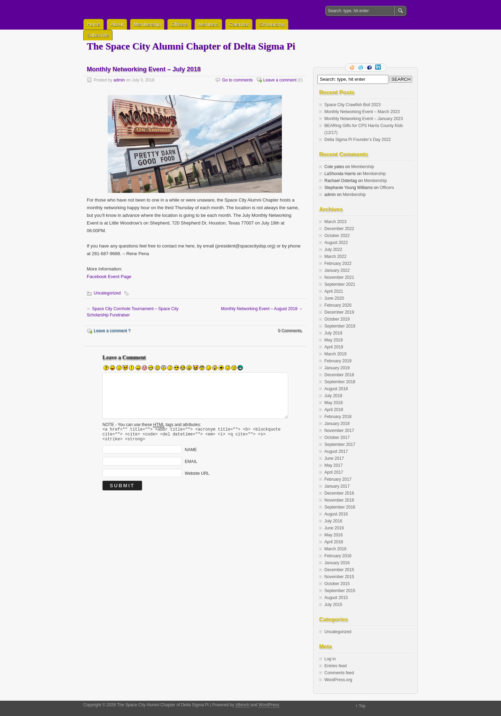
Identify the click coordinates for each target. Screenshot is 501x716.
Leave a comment (279, 80)
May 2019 (333, 340)
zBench (242, 704)
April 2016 (333, 542)
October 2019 (337, 319)
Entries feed (335, 665)
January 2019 (337, 367)
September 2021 (339, 284)
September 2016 (339, 507)
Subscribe (98, 35)
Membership (147, 24)
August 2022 (336, 242)
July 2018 (333, 395)
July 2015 (333, 604)
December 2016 (339, 493)
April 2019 (333, 347)
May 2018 (333, 402)
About (116, 24)
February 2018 (338, 416)
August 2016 (336, 514)
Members (208, 24)
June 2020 (334, 298)
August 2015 (336, 597)
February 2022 (338, 263)
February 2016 (338, 555)
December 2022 (339, 228)
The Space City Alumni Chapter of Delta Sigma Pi (191, 46)
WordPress (269, 704)
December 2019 (339, 312)
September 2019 (339, 326)
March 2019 (335, 354)
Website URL (197, 476)
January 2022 (337, 270)
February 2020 (338, 305)
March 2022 (335, 256)
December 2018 (339, 374)
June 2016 (334, 528)
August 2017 (336, 451)
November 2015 (339, 576)
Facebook (370, 67)
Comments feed (339, 672)
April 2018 (333, 409)
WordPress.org (338, 679)
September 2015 (339, 590)
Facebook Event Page (109, 276)
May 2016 (333, 535)
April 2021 (333, 291)
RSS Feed (352, 67)
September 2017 (339, 444)
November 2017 (339, 430)
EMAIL (191, 464)
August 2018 (336, 388)
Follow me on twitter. (361, 67)
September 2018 (339, 381)
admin (119, 80)
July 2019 (333, 333)
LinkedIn (378, 67)
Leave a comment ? (112, 330)
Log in (330, 658)
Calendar (239, 24)
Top (362, 705)
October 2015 (337, 583)
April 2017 (333, 472)
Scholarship (272, 24)
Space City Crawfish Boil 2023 (352, 104)
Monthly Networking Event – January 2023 (363, 118)
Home (93, 24)
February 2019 (338, 361)
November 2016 (339, 500)
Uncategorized (107, 293)
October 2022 (337, 235)
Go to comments (237, 80)
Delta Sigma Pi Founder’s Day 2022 (357, 139)
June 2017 (334, 458)
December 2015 (339, 569)
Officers (179, 24)
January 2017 (337, 486)
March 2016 (335, 548)
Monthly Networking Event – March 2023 (362, 111)
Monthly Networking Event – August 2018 (262, 308)
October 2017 (337, 437)
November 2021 (339, 277)
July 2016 (333, 521)
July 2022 (333, 249)
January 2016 (337, 562)
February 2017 (338, 479)
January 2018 (337, 423)
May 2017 (333, 465)
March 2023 (335, 221)
